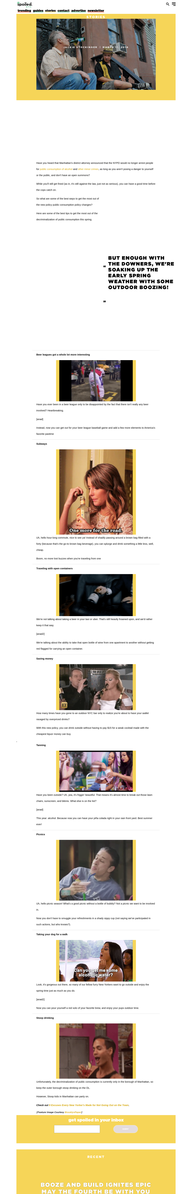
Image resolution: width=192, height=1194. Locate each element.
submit (125, 1129)
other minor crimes (88, 169)
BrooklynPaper (72, 1112)
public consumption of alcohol (56, 169)
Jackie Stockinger (80, 47)
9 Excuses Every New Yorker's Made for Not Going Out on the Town (89, 1105)
